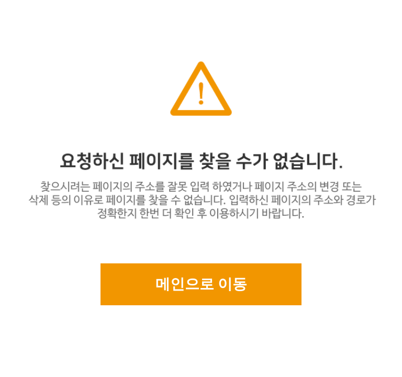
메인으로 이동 (201, 284)
